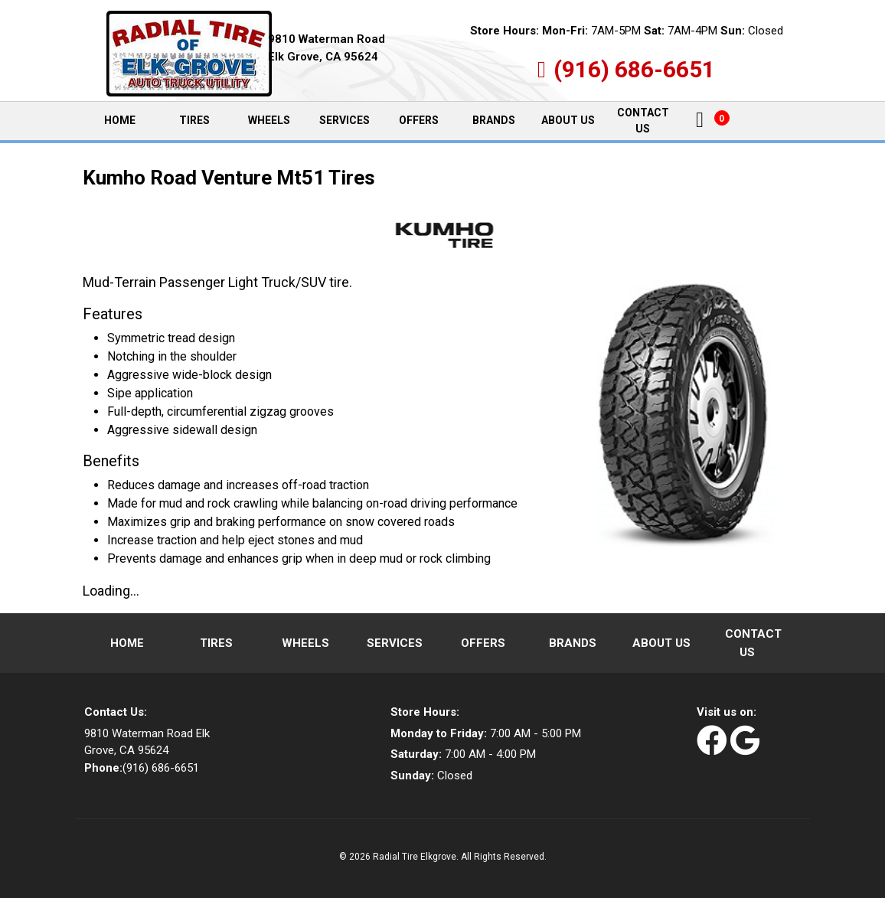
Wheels (269, 120)
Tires (194, 120)
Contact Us (643, 120)
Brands (493, 120)
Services (344, 120)
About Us (568, 120)
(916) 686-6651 (634, 69)
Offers (419, 120)
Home (129, 121)
